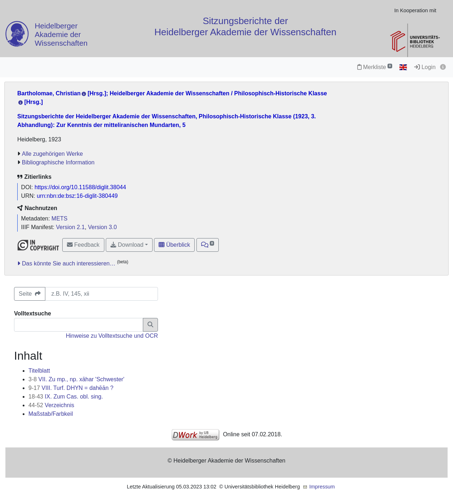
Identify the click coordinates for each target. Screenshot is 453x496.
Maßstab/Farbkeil (50, 414)
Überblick (174, 245)
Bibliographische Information (58, 162)
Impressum (322, 487)
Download (127, 245)
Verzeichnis (51, 405)
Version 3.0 (102, 227)
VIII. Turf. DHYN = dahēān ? (70, 388)
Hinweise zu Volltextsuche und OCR (112, 336)
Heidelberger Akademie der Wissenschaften (61, 34)
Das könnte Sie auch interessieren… (68, 263)
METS (59, 218)
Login (425, 67)
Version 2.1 (70, 227)
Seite (30, 294)
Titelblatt (39, 371)
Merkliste (374, 67)
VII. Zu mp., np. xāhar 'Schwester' (76, 379)
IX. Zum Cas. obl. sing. (65, 396)
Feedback (83, 245)
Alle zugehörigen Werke (52, 154)
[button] (207, 245)
